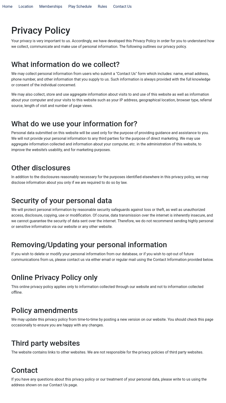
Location (26, 6)
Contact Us (122, 6)
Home (7, 6)
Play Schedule (80, 6)
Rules (102, 6)
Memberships (50, 6)
